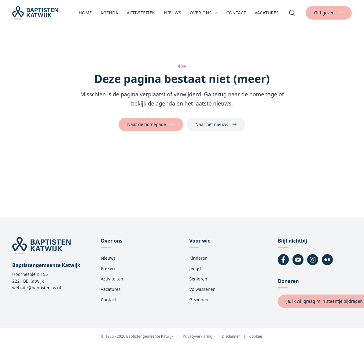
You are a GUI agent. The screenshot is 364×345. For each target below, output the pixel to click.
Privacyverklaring (197, 336)
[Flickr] (327, 259)
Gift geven (328, 13)
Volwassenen (202, 289)
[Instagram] (312, 259)
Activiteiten (141, 15)
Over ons (204, 15)
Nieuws (172, 15)
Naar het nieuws (216, 124)
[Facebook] (283, 259)
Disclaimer (231, 336)
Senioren (198, 279)
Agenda (109, 15)
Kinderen (198, 258)
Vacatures (267, 15)
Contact (236, 15)
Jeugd (195, 268)
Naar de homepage (151, 124)
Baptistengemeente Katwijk (150, 336)
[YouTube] (297, 259)
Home (85, 15)
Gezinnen (198, 299)
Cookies (256, 336)
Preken (108, 268)
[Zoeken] (292, 13)
